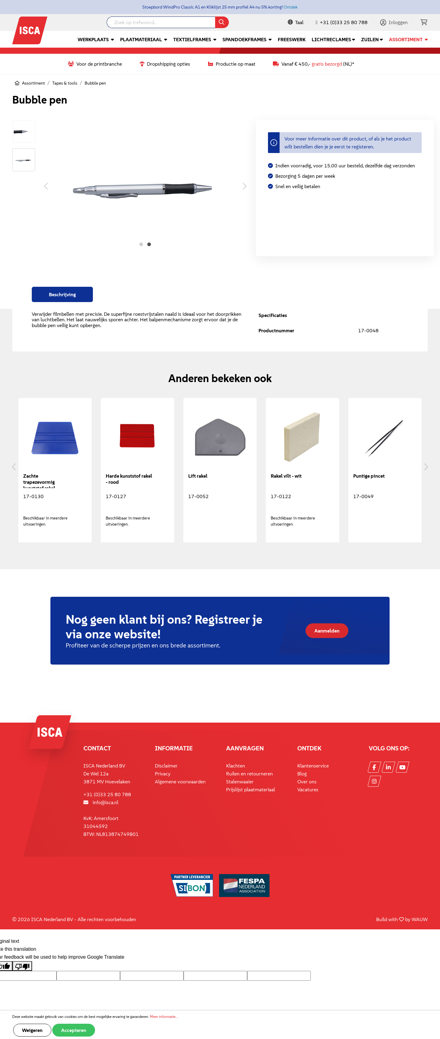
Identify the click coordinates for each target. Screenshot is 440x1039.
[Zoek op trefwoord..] (161, 22)
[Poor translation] (22, 966)
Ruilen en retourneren (249, 774)
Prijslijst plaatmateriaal (250, 789)
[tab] (62, 294)
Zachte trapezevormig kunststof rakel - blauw (40, 480)
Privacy (162, 774)
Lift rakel (197, 476)
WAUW (420, 919)
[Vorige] (45, 186)
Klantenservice (313, 766)
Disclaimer (166, 766)
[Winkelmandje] (424, 22)
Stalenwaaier (240, 781)
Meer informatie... (164, 1016)
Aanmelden (326, 631)
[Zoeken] (222, 22)
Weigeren (32, 1030)
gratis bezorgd (327, 64)
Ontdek (291, 7)
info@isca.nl (105, 802)
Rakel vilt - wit (286, 476)
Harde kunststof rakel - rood (129, 479)
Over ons (307, 781)
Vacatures (307, 789)
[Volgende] (244, 186)
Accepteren (73, 1030)
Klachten (235, 766)
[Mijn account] (394, 22)
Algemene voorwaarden (180, 781)
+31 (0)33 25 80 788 (344, 22)
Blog (302, 774)
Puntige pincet (369, 476)
